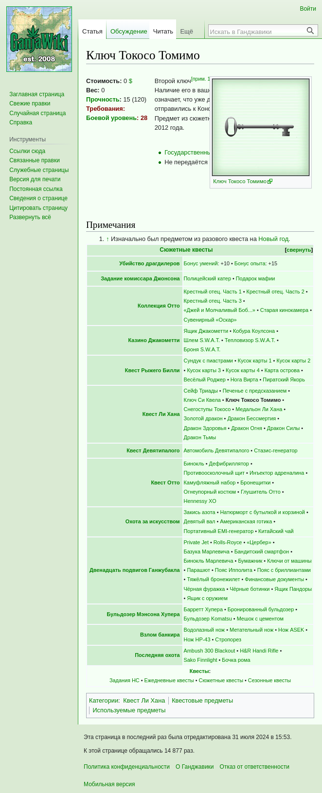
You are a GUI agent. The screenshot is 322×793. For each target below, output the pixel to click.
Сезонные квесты (269, 680)
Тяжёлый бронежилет (213, 579)
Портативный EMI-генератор (219, 531)
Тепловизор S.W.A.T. (250, 340)
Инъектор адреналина (277, 473)
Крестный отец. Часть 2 (275, 291)
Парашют (198, 570)
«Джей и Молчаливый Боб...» (219, 310)
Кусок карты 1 (255, 360)
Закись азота (199, 512)
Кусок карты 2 (293, 360)
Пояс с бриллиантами (284, 570)
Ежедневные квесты (169, 680)
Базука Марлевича (207, 551)
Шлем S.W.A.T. (202, 340)
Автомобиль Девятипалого (217, 450)
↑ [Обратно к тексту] (107, 238)
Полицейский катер (207, 278)
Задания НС (124, 680)
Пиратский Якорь (283, 379)
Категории (103, 700)
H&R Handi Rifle (259, 651)
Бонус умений (201, 263)
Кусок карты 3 (204, 370)
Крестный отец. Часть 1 (213, 291)
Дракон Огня (246, 428)
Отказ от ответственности (254, 766)
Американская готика (246, 521)
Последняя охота (157, 655)
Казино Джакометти (154, 340)
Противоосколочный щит (214, 473)
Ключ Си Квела (202, 400)
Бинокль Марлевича (208, 561)
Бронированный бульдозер (261, 609)
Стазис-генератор (275, 450)
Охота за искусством (152, 521)
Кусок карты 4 (243, 370)
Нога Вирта (244, 379)
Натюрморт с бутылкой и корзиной (262, 512)
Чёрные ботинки (249, 589)
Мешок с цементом (260, 618)
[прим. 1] (201, 79)
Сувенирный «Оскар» (210, 320)
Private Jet (196, 542)
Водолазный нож (204, 630)
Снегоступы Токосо (207, 409)
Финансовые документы (274, 579)
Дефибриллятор (229, 463)
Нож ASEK (291, 630)
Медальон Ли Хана (258, 409)
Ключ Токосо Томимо (240, 181)
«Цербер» (259, 542)
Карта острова (282, 370)
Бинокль (194, 463)
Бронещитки (255, 482)
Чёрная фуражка (204, 589)
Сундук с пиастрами (208, 360)
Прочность (103, 99)
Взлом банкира (160, 635)
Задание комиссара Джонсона (140, 278)
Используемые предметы (128, 710)
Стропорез (228, 639)
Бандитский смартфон (261, 551)
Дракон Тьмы (200, 437)
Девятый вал (199, 521)
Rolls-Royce (228, 542)
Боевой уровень (111, 117)
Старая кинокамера (284, 310)
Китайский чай (276, 531)
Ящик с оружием (207, 598)
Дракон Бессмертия (251, 418)
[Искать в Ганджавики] (258, 31)
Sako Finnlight (200, 660)
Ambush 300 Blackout (209, 651)
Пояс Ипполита (233, 570)
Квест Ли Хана (161, 414)
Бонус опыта (250, 263)
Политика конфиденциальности (127, 766)
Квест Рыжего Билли (152, 370)
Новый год (273, 238)
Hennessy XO (200, 501)
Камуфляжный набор (210, 482)
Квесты (199, 671)
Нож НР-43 (197, 639)
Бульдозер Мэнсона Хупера (143, 614)
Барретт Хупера (203, 609)
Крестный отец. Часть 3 (213, 301)
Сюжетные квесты (186, 249)
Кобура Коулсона (254, 331)
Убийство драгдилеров (149, 263)
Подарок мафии (255, 278)
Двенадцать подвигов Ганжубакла (134, 570)
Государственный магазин (202, 152)
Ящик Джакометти (206, 331)
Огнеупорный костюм (210, 492)
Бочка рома (236, 660)
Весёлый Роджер (205, 379)
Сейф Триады (201, 391)
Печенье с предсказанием (255, 391)
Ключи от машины (289, 561)
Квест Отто (165, 482)
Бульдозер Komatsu (208, 618)
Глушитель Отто (261, 492)
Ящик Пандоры (293, 589)
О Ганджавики (195, 766)
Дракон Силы (283, 428)
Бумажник (250, 561)
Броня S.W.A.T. (202, 349)
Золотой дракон (203, 418)
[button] (30, 217)
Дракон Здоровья (205, 428)
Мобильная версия (109, 784)
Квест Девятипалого (152, 450)
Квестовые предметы (202, 700)
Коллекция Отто (159, 306)
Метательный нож (251, 630)
